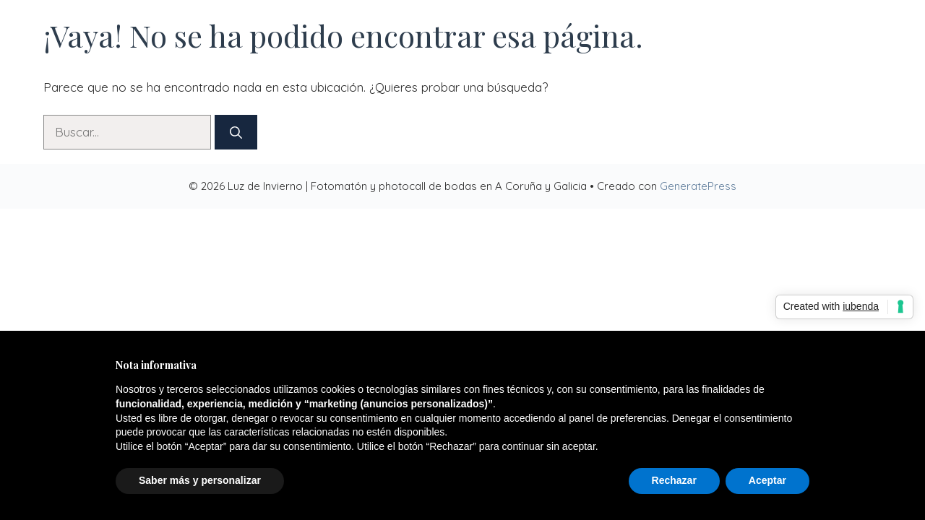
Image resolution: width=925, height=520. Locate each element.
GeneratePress (698, 186)
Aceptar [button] (767, 480)
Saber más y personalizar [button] (200, 480)
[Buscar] (236, 132)
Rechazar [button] (674, 480)
